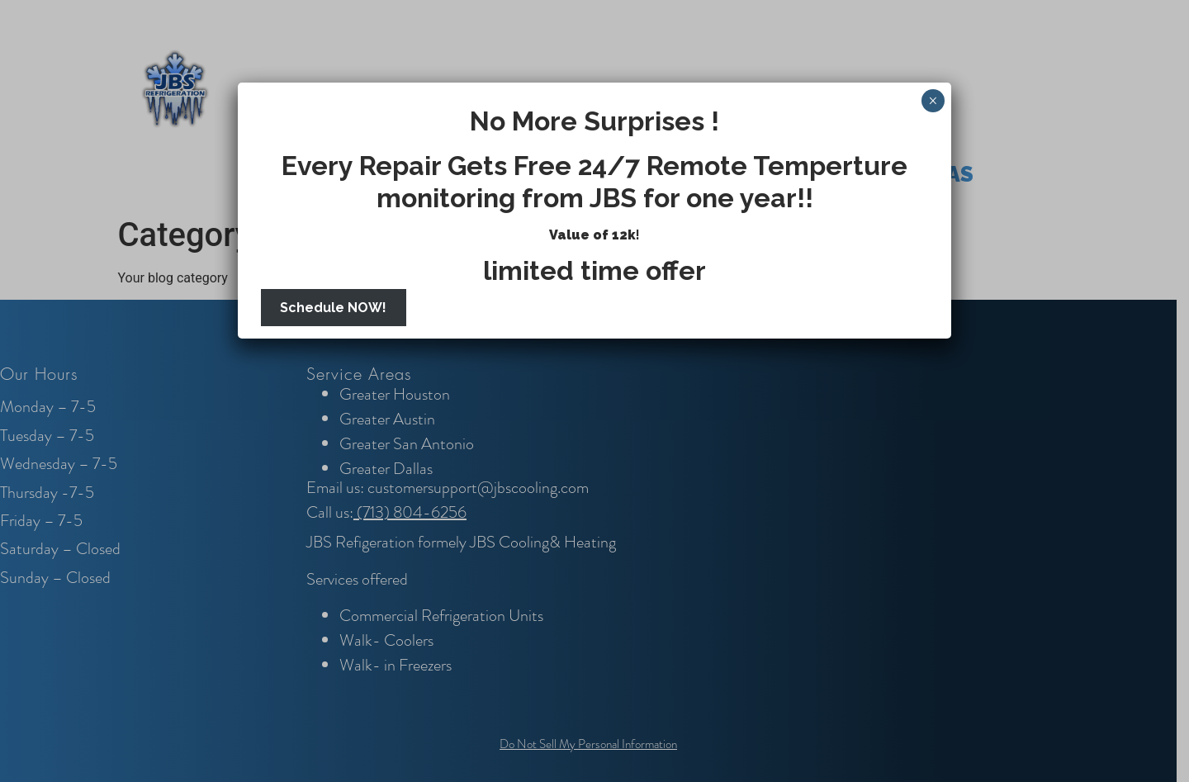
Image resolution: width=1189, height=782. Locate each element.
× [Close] (932, 101)
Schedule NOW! (333, 307)
